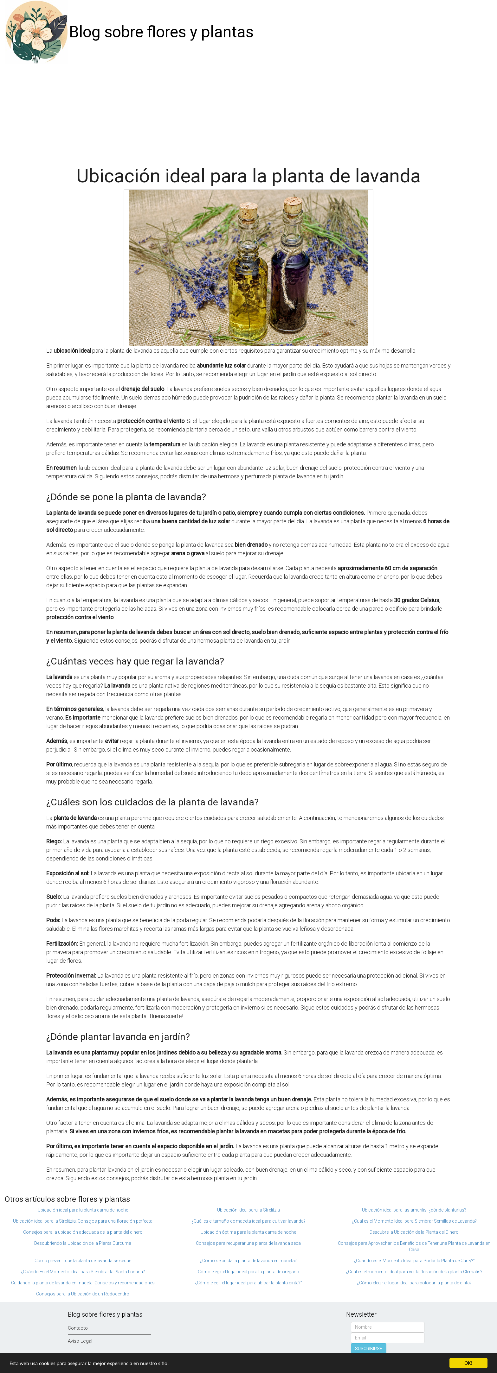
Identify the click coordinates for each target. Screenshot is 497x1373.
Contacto (78, 1328)
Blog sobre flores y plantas (161, 32)
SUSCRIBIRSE (368, 1348)
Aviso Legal (80, 1341)
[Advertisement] (248, 111)
